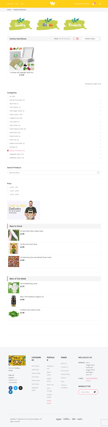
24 (65, 39)
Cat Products (14, 107)
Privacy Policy (65, 374)
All (68, 39)
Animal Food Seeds (16, 100)
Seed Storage (49, 389)
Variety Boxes (49, 402)
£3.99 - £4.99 (14, 194)
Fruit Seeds (13, 122)
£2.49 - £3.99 (14, 191)
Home (9, 10)
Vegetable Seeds (15, 154)
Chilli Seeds (35, 370)
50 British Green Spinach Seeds (30, 310)
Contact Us (64, 367)
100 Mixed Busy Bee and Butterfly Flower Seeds (35, 257)
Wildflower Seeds (15, 158)
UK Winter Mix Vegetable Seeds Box (21, 72)
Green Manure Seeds (16, 129)
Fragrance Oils (14, 118)
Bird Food (13, 104)
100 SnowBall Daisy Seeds (28, 284)
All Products (35, 366)
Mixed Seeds (14, 136)
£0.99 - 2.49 (14, 187)
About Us (64, 363)
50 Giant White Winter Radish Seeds (31, 231)
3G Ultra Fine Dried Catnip (28, 244)
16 (59, 39)
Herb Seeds (13, 132)
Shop (62, 381)
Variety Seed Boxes (16, 150)
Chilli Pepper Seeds (16, 111)
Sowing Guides (49, 396)
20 (62, 39)
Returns (63, 378)
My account (65, 371)
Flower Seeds (14, 114)
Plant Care (13, 140)
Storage (12, 147)
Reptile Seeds (49, 379)
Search (98, 172)
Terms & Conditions (64, 386)
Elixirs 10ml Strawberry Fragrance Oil (32, 297)
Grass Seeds (14, 125)
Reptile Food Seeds (16, 143)
